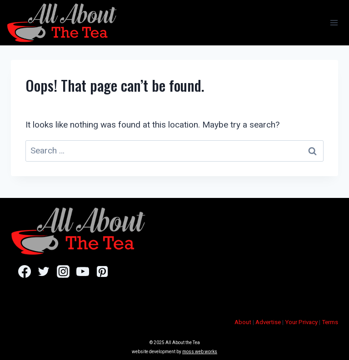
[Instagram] (63, 271)
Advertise (268, 322)
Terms (330, 322)
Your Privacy (301, 322)
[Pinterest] (102, 271)
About (242, 322)
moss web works (199, 351)
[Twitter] (44, 271)
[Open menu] (333, 22)
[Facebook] (24, 271)
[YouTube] (82, 271)
